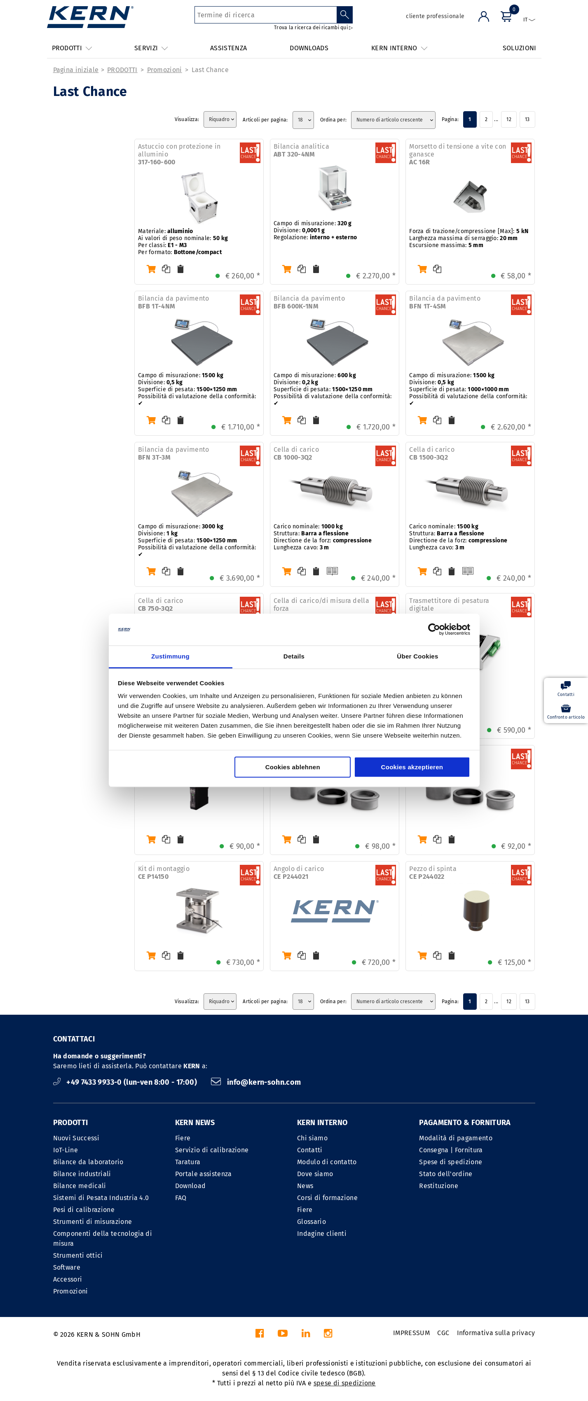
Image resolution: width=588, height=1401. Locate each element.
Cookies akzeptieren (412, 767)
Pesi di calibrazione (84, 1210)
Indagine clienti (322, 1234)
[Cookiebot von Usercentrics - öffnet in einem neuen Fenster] (434, 629)
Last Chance (210, 70)
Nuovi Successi (76, 1138)
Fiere (183, 1138)
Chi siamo (312, 1138)
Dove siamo (315, 1174)
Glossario (311, 1222)
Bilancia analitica (301, 150)
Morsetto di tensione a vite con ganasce (457, 154)
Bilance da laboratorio (88, 1162)
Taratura (188, 1162)
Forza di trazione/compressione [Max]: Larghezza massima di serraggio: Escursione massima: (468, 238)
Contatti (310, 1150)
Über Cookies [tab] (417, 656)
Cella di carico (296, 453)
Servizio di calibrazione (212, 1150)
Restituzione (438, 1186)
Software (67, 1267)
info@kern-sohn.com (256, 1082)
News (305, 1186)
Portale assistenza (203, 1174)
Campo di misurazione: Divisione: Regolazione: (315, 230)
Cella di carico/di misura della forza (321, 608)
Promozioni (164, 70)
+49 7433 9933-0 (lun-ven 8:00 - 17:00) (126, 1082)
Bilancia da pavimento (173, 302)
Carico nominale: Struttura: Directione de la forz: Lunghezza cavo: (323, 537)
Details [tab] (294, 656)
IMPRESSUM (411, 1333)
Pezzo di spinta (433, 872)
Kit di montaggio (164, 872)
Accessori (67, 1279)
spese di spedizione (345, 1383)
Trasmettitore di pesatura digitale (449, 608)
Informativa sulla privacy (496, 1333)
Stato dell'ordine (445, 1174)
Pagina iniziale (76, 70)
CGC (443, 1333)
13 (527, 119)
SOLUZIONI (519, 48)
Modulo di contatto (327, 1162)
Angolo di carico (299, 872)
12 (508, 119)
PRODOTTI (122, 70)
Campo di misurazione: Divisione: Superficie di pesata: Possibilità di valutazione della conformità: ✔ (197, 389)
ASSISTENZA (228, 48)
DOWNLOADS (309, 48)
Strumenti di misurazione (92, 1222)
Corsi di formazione (327, 1198)
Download (190, 1186)
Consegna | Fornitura (451, 1150)
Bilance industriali (82, 1174)
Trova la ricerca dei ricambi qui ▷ (313, 27)
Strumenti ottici (78, 1255)
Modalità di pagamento (455, 1138)
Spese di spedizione (450, 1162)
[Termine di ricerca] (265, 14)
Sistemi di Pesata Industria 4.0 (101, 1198)
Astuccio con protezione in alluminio (179, 154)
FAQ (181, 1198)
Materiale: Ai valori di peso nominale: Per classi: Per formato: (183, 242)
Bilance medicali (79, 1186)
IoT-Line (65, 1150)
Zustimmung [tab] (170, 656)
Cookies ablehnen (292, 767)
